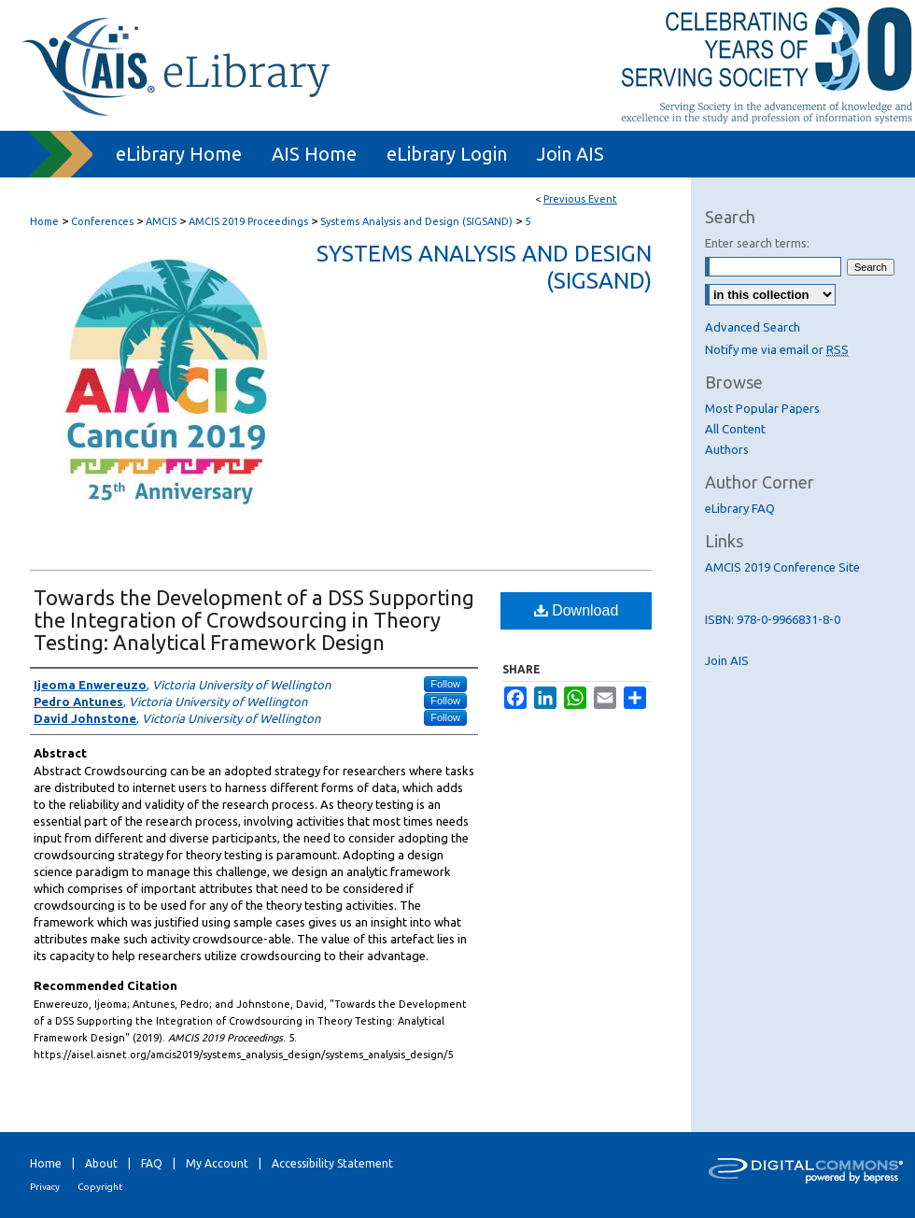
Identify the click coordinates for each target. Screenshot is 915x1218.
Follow (445, 683)
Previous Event (580, 199)
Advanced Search (752, 326)
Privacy (45, 1187)
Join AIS (727, 660)
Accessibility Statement (332, 1163)
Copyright (99, 1187)
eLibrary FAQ (740, 508)
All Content (735, 428)
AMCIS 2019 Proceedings (250, 221)
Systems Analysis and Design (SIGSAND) (417, 221)
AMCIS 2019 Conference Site (782, 567)
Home (44, 221)
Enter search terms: (757, 242)
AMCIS (162, 221)
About (101, 1163)
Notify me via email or (777, 349)
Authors (727, 449)
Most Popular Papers (762, 408)
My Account (217, 1163)
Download (576, 610)
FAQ (151, 1163)
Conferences (103, 221)
